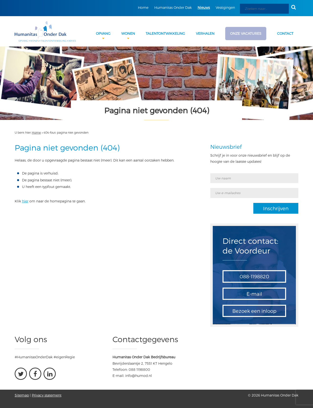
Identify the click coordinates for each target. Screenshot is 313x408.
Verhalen (205, 33)
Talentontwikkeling (165, 33)
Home (143, 7)
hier (25, 201)
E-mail (254, 294)
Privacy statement (46, 395)
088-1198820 (254, 276)
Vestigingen (225, 7)
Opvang (103, 33)
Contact (285, 33)
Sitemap (22, 395)
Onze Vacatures (245, 33)
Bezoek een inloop (254, 311)
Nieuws (204, 7)
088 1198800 (139, 369)
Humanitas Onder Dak (173, 7)
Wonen (128, 33)
